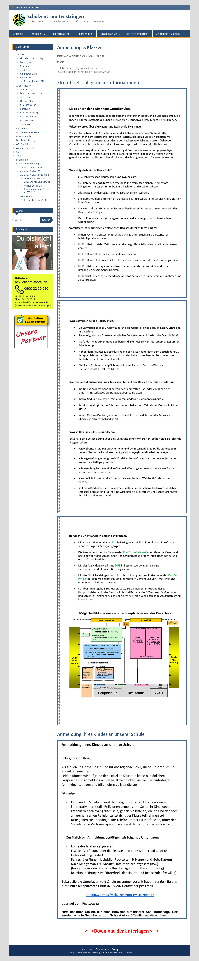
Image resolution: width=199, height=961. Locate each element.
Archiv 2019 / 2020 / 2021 (29, 167)
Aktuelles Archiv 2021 (31, 171)
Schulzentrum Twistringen (55, 16)
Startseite (18, 33)
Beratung (25, 108)
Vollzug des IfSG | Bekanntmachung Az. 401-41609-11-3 (37, 189)
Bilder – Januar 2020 (34, 81)
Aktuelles (37, 33)
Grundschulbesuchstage (32, 58)
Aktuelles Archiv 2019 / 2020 (34, 174)
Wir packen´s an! (28, 73)
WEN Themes (126, 952)
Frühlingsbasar (27, 62)
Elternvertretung (28, 116)
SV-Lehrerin (26, 124)
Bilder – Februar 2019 (35, 199)
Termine (24, 69)
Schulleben (25, 65)
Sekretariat (25, 97)
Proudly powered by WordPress (82, 952)
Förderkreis (85, 33)
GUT (18, 151)
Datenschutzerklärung (27, 163)
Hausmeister (26, 100)
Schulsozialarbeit (28, 104)
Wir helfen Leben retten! (28, 132)
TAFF (18, 155)
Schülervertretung (29, 112)
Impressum (22, 159)
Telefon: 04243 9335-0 (27, 7)
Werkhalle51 (26, 77)
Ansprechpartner (61, 33)
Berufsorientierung (137, 33)
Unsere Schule (108, 33)
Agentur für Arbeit (25, 147)
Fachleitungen (27, 120)
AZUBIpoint (22, 144)
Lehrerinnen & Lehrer (31, 93)
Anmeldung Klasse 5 (168, 33)
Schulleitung (26, 89)
